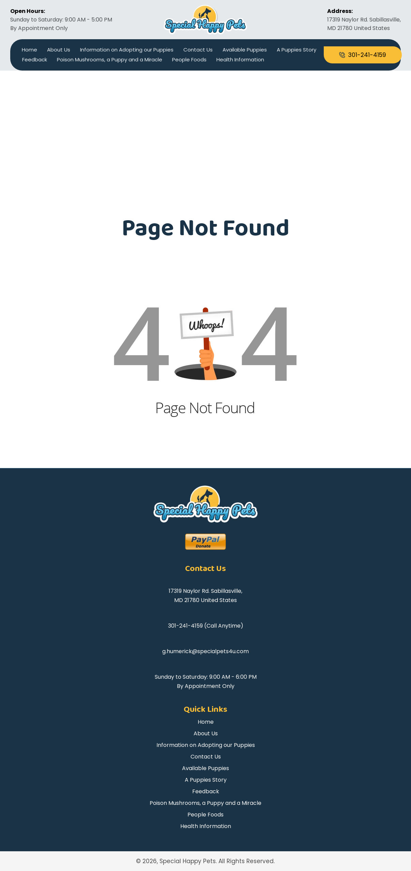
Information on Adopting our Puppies (126, 49)
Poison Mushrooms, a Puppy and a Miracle (109, 59)
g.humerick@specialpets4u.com (205, 651)
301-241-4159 (185, 626)
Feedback (34, 59)
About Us (58, 49)
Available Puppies (245, 49)
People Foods (189, 59)
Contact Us (198, 49)
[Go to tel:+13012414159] (363, 54)
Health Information (240, 59)
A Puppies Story (296, 49)
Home (29, 49)
